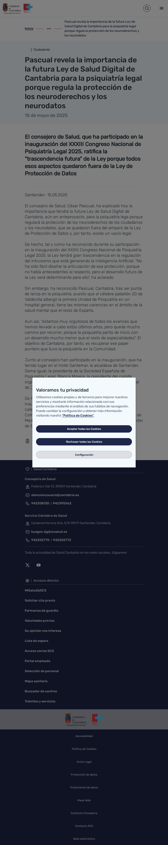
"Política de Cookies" (78, 415)
